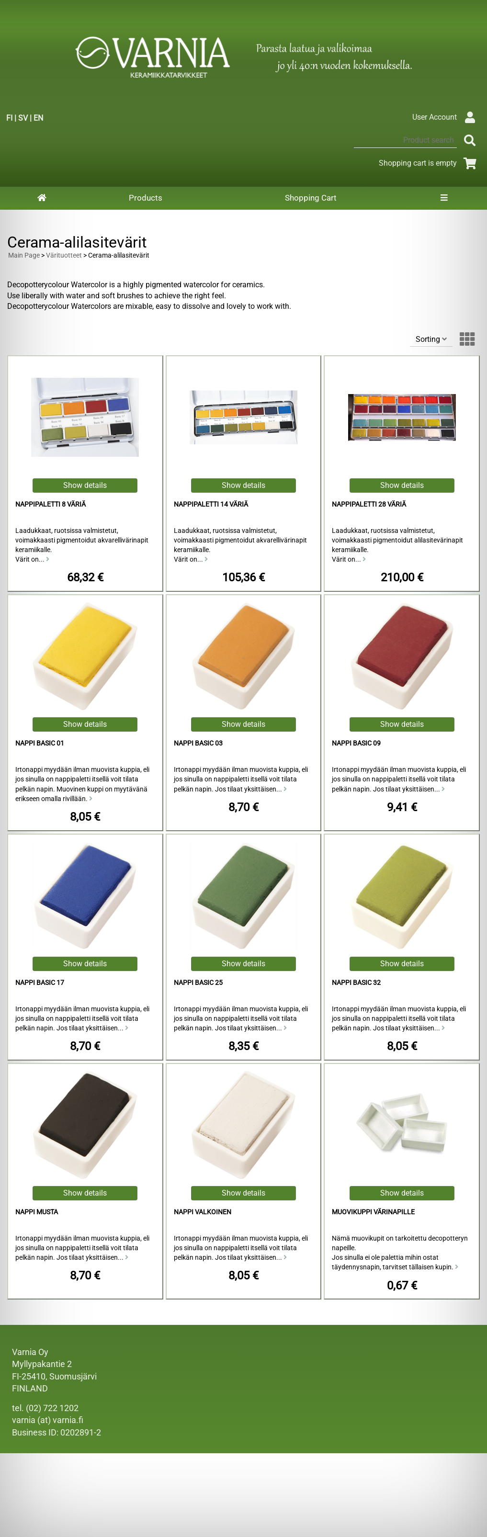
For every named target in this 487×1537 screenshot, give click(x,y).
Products (145, 198)
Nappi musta (36, 1212)
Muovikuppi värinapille (373, 1212)
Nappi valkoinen (202, 1212)
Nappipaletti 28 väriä (369, 504)
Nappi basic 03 (198, 743)
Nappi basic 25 (198, 983)
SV (23, 118)
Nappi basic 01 (39, 743)
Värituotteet (64, 255)
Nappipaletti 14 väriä (211, 504)
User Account (446, 117)
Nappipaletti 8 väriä (50, 504)
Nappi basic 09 (356, 743)
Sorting (431, 339)
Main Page (24, 255)
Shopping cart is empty (429, 163)
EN (38, 118)
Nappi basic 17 (39, 983)
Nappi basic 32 (356, 983)
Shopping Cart (311, 198)
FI (9, 118)
